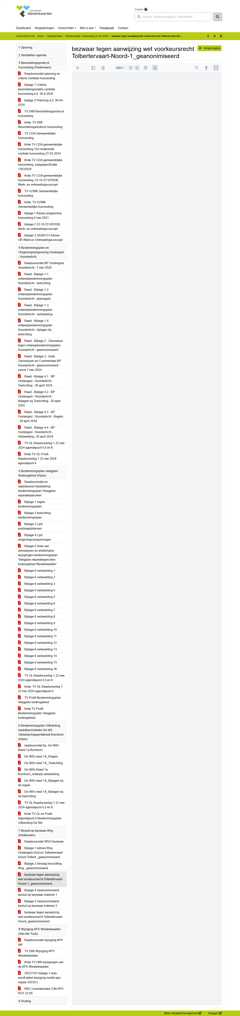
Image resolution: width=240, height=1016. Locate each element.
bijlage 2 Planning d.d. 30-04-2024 (41, 102)
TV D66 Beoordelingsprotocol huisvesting (41, 113)
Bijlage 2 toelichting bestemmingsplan (34, 515)
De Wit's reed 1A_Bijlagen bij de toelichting (40, 794)
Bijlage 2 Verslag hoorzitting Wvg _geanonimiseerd (40, 866)
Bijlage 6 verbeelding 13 (37, 649)
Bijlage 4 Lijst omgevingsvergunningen (34, 537)
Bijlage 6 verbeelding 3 (36, 583)
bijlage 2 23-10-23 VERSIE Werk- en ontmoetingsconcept (39, 226)
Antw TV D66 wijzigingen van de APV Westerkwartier (41, 964)
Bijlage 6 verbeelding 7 (36, 610)
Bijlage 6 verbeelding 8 (36, 616)
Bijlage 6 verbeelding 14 (37, 655)
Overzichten (66, 28)
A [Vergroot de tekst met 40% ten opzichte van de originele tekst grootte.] (221, 36)
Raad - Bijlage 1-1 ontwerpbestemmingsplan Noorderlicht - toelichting (35, 279)
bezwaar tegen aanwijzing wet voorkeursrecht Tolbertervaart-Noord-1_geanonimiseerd (40, 879)
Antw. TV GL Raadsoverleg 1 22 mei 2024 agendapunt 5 (40, 689)
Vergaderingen (44, 28)
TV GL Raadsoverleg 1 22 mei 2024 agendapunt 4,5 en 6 (41, 445)
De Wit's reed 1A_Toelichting (40, 763)
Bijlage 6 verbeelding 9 (36, 623)
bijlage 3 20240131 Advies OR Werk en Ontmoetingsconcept (40, 237)
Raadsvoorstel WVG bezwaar (41, 841)
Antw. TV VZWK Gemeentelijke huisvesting (35, 204)
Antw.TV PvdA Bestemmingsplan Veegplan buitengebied (37, 713)
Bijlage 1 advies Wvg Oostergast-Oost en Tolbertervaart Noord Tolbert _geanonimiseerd (40, 852)
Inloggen (214, 1013)
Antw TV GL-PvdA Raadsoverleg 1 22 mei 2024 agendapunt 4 (37, 459)
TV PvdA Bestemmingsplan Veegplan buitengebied (39, 700)
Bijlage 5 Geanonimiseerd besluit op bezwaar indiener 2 (38, 903)
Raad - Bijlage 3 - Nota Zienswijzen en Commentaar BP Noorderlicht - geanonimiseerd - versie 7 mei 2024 (39, 363)
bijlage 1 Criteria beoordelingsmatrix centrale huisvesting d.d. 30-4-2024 (36, 89)
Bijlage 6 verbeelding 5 (36, 596)
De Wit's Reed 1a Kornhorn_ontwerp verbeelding (38, 772)
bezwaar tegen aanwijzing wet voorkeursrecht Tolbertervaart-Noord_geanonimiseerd (40, 917)
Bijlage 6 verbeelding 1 (36, 570)
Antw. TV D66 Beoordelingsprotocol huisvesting (40, 124)
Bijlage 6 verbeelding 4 (36, 590)
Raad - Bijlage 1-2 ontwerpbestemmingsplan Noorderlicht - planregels (35, 294)
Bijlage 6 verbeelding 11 (37, 636)
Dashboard (23, 28)
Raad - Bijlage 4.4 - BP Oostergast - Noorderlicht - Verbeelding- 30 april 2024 (36, 432)
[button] (217, 16)
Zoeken (139, 9)
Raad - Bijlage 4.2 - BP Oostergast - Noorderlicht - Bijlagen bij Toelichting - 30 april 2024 (39, 398)
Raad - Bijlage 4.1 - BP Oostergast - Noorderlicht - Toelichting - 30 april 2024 (36, 381)
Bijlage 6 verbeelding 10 (37, 629)
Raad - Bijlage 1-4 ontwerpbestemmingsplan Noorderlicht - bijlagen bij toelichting (35, 327)
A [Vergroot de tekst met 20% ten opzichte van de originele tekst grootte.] (214, 36)
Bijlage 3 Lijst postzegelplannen (30, 526)
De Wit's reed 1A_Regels (38, 756)
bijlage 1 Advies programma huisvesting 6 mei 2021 (40, 215)
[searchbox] (173, 16)
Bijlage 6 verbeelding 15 (37, 662)
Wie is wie (87, 28)
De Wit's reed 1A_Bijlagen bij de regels (40, 783)
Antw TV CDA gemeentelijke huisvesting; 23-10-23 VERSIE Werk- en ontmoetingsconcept (40, 180)
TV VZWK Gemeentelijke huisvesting (38, 193)
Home (40, 36)
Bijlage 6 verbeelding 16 (37, 669)
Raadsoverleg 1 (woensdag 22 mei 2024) (87, 36)
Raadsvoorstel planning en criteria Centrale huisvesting (39, 76)
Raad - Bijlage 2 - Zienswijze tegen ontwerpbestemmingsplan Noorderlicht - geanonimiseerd (40, 345)
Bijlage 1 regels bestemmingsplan (31, 504)
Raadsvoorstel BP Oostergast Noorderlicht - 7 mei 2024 (41, 265)
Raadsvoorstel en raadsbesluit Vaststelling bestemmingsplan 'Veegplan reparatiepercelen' (37, 488)
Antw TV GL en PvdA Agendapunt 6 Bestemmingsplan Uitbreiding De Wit (40, 818)
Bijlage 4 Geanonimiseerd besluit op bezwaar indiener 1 (38, 892)
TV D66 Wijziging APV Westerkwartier (36, 953)
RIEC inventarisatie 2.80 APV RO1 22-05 (41, 991)
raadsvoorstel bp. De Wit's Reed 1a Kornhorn (38, 748)
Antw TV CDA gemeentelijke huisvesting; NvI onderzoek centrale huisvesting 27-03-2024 (40, 149)
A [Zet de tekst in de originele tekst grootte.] (208, 36)
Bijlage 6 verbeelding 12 (37, 642)
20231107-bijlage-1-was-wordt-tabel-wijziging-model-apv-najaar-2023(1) (40, 978)
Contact (123, 28)
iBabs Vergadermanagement (182, 1013)
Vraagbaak (107, 28)
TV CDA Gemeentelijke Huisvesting (37, 136)
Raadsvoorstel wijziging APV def (40, 942)
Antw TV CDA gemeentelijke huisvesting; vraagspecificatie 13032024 (40, 164)
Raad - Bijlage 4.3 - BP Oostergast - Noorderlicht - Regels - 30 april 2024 (40, 416)
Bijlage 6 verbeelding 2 (36, 577)
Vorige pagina (209, 48)
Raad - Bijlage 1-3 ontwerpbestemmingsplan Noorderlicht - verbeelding (35, 310)
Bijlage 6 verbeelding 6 (36, 603)
